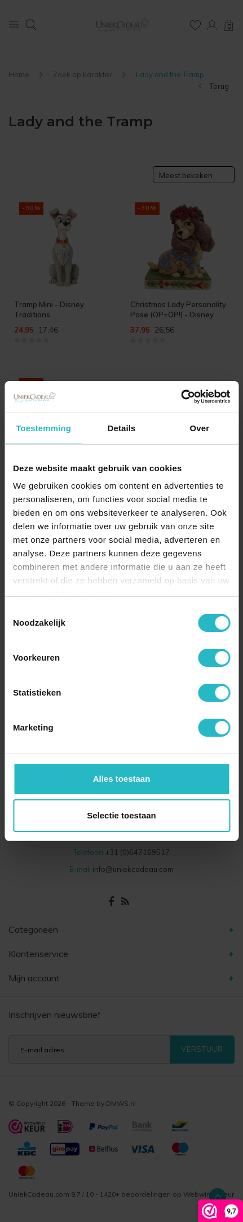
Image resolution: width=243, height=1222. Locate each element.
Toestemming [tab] (43, 428)
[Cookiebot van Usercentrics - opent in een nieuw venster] (180, 396)
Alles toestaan (122, 778)
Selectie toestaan (121, 815)
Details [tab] (122, 428)
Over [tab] (200, 428)
